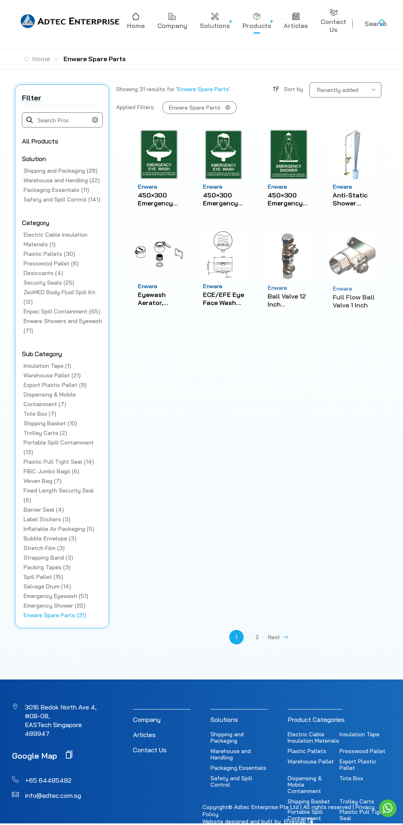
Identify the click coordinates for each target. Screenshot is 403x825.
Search (376, 24)
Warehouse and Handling (230, 754)
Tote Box (351, 778)
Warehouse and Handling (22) (62, 180)
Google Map (42, 755)
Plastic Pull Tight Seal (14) (59, 461)
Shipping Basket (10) (50, 423)
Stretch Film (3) (44, 548)
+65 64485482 (48, 780)
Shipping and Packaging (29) (60, 170)
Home (37, 59)
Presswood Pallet (362, 751)
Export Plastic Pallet (357, 764)
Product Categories (316, 719)
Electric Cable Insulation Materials (313, 737)
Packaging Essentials (238, 767)
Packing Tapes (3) (47, 567)
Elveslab (299, 821)
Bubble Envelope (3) (50, 538)
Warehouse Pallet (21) (52, 375)
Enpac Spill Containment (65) (62, 311)
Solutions (224, 719)
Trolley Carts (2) (45, 432)
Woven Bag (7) (43, 480)
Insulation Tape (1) (47, 365)
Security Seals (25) (49, 282)
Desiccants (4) (43, 273)
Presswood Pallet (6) (51, 263)
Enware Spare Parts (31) (55, 615)
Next (278, 637)
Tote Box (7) (40, 413)
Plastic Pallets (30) (49, 253)
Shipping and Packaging (227, 737)
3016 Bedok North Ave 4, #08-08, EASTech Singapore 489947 (61, 720)
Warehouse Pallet (311, 761)
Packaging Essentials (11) (56, 189)
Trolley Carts (356, 801)
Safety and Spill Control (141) (62, 199)
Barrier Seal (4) (44, 509)
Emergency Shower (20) (54, 605)
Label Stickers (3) (47, 519)
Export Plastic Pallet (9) (55, 385)
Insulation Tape (359, 734)
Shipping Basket (309, 801)
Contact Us (150, 750)
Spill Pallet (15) (43, 576)
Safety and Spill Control (231, 781)
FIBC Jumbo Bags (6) (51, 471)
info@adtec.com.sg (53, 795)
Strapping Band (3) (48, 557)
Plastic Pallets (307, 751)
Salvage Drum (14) (47, 586)
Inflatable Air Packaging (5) (59, 528)
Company (147, 719)
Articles (144, 735)
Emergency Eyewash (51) (56, 596)
